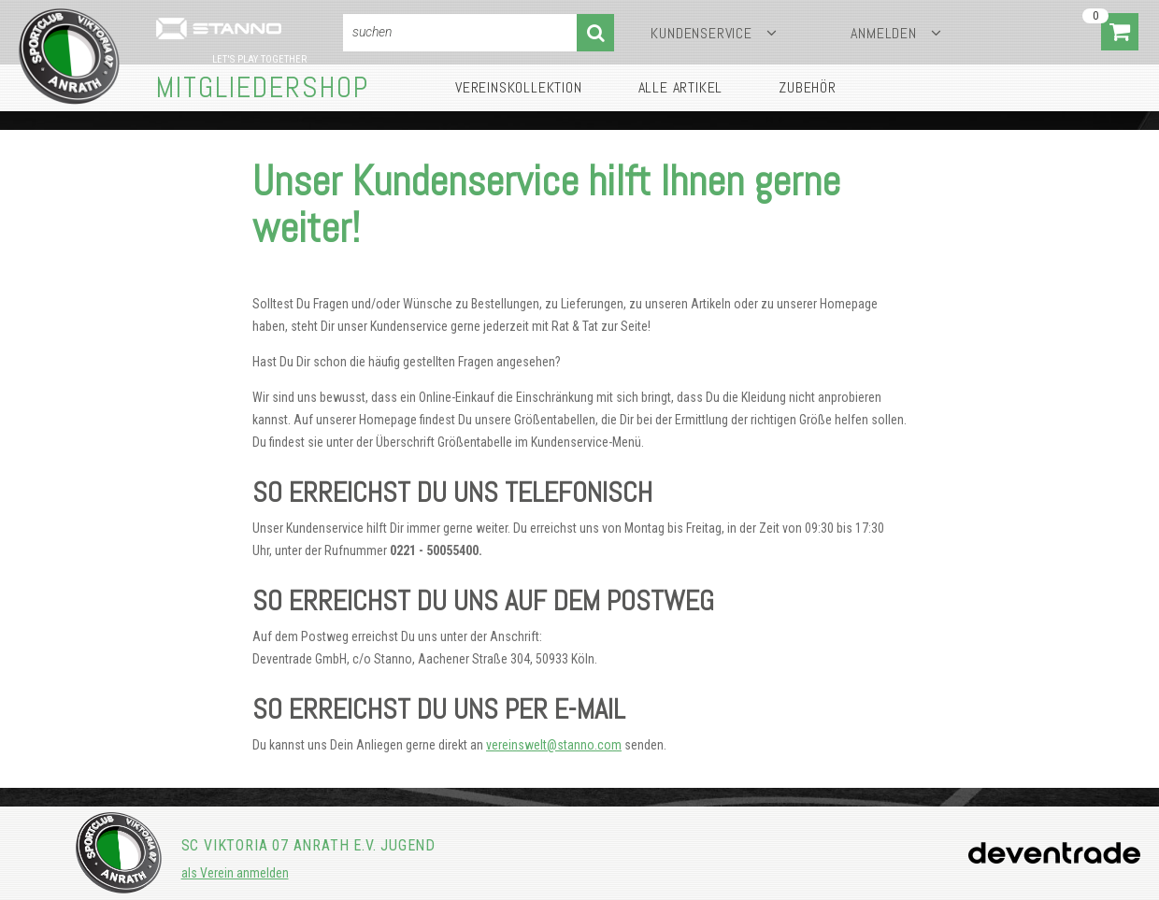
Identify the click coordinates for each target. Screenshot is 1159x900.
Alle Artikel (680, 87)
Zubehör (808, 87)
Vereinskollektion (518, 87)
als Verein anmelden (235, 872)
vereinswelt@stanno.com (554, 744)
